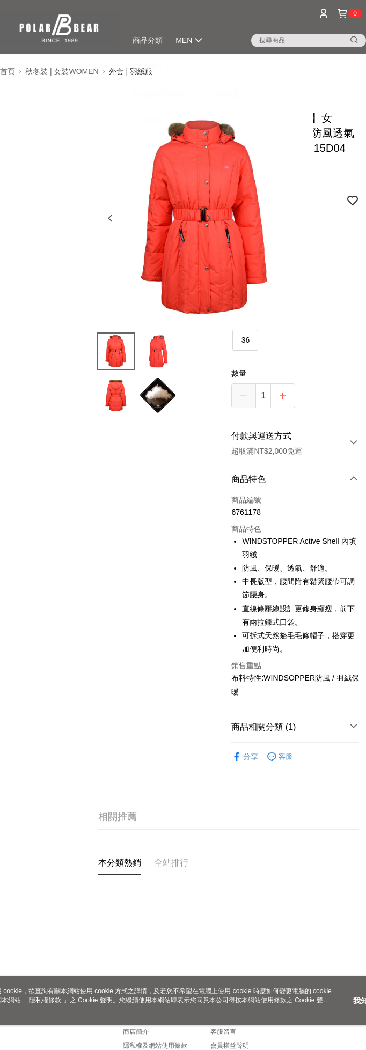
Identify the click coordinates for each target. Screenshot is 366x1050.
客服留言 (223, 1032)
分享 (244, 757)
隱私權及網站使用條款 (155, 1045)
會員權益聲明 (229, 1045)
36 (245, 340)
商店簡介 (136, 1032)
